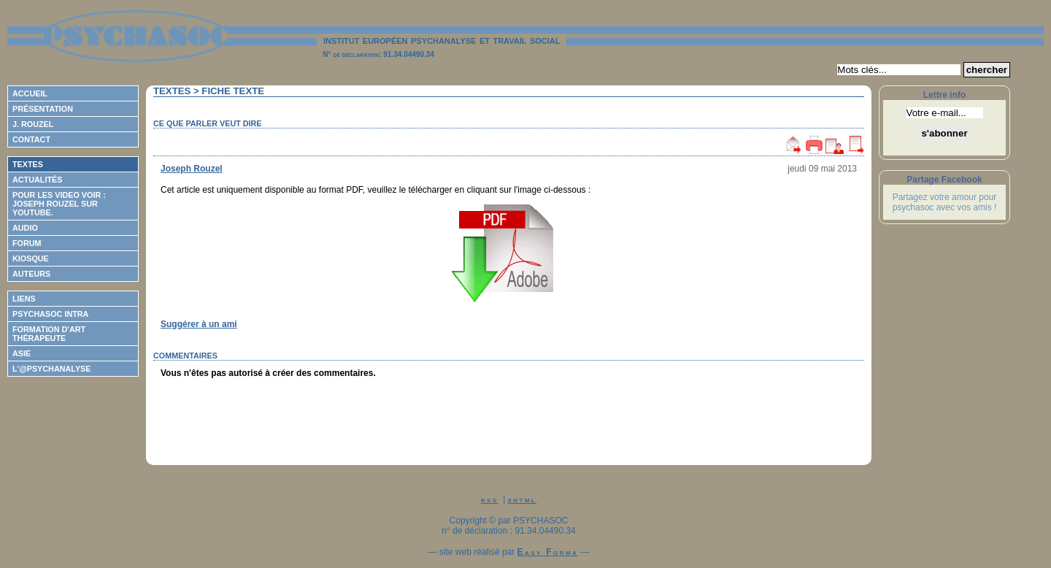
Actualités (37, 179)
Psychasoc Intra (50, 314)
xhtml (522, 499)
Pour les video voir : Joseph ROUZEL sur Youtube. (59, 204)
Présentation (42, 108)
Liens (24, 298)
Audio (25, 227)
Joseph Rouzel (192, 169)
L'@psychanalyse (51, 368)
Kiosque (30, 258)
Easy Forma (548, 552)
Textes (27, 164)
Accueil (29, 93)
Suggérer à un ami (199, 324)
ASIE (21, 353)
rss (489, 499)
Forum (27, 243)
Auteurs (31, 273)
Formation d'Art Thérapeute (48, 333)
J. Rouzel (32, 124)
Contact (31, 139)
